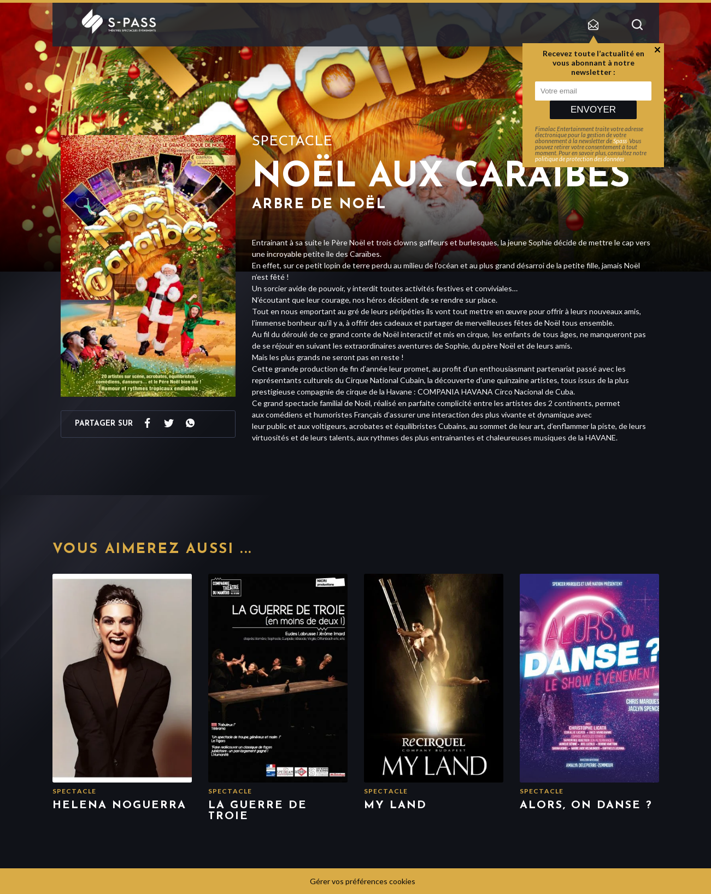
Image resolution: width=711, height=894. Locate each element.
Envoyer (593, 109)
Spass (620, 140)
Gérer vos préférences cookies (362, 881)
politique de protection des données (579, 158)
